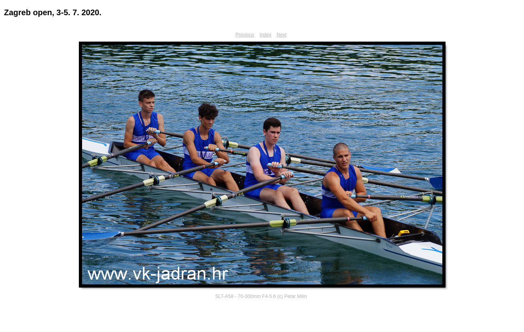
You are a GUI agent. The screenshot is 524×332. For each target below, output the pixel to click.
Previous (244, 35)
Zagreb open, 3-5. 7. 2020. (52, 12)
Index (265, 35)
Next (282, 35)
